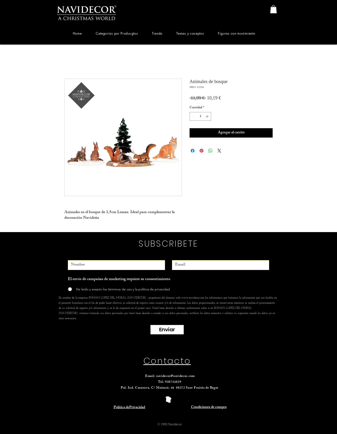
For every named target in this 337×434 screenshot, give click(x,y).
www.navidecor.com (192, 297)
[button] (117, 33)
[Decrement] (193, 116)
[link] (273, 9)
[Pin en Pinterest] (201, 150)
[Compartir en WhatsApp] (210, 150)
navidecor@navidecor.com (175, 376)
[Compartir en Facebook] (192, 150)
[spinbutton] (200, 116)
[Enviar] (167, 329)
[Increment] (207, 116)
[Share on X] (219, 150)
